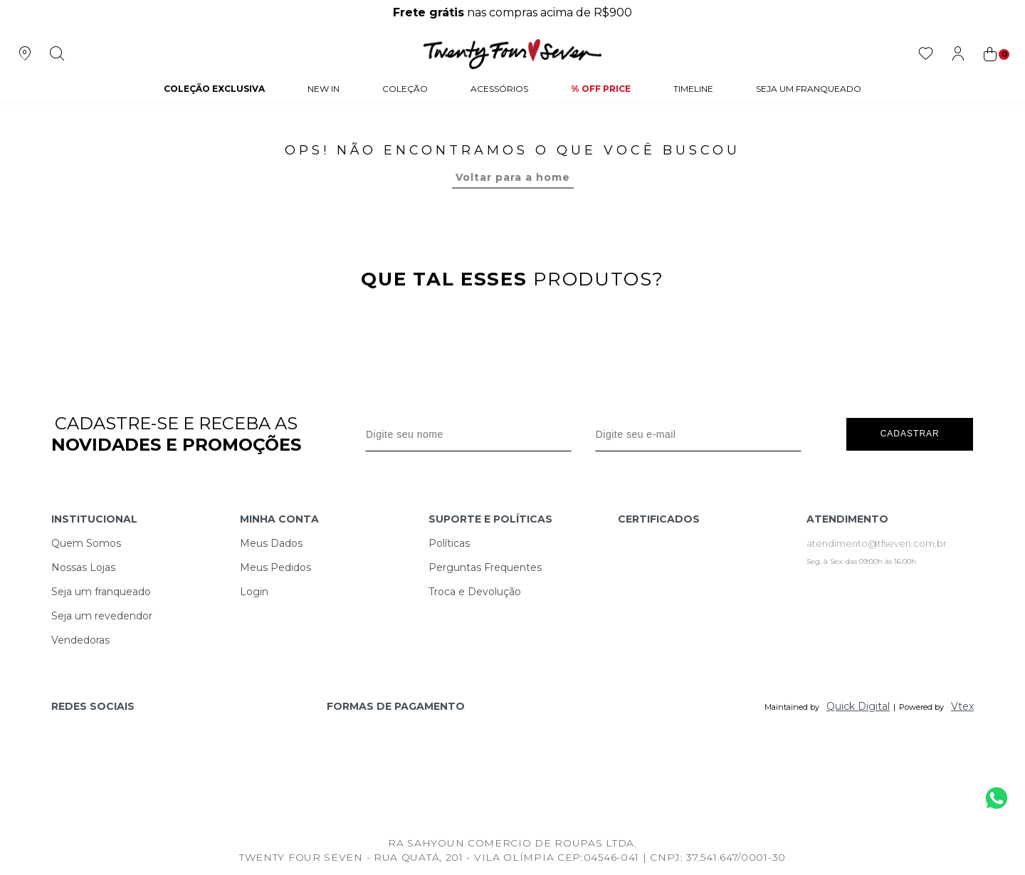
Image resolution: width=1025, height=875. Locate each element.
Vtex (962, 706)
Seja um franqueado (101, 591)
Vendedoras (80, 640)
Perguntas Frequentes (485, 567)
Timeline (693, 88)
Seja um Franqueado (808, 88)
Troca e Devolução (475, 591)
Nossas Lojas (83, 567)
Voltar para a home (513, 177)
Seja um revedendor (101, 615)
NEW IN (324, 88)
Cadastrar (910, 434)
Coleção (405, 88)
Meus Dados (271, 543)
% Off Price (601, 88)
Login (254, 591)
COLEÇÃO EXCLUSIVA (214, 88)
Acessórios (499, 88)
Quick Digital (858, 706)
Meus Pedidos (275, 567)
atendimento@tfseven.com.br (876, 543)
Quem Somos (86, 543)
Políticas (449, 543)
